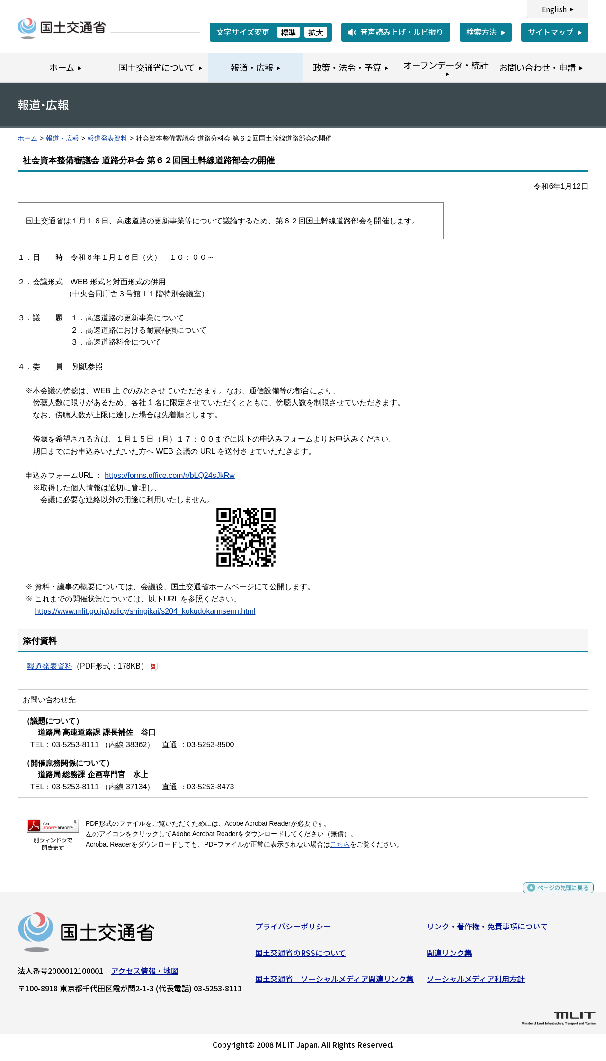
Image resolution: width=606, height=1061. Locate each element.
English (554, 9)
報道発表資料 (107, 138)
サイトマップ (550, 31)
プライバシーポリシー (293, 930)
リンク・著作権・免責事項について (487, 930)
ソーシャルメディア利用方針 (476, 982)
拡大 (315, 32)
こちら (340, 844)
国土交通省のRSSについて (300, 956)
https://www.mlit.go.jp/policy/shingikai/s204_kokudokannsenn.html (145, 611)
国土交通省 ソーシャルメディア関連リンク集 (334, 982)
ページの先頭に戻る (555, 896)
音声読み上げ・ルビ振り (402, 31)
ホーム (27, 138)
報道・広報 (62, 138)
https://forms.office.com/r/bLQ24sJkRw (169, 475)
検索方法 (481, 31)
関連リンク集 (449, 956)
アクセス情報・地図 (144, 974)
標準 (288, 32)
